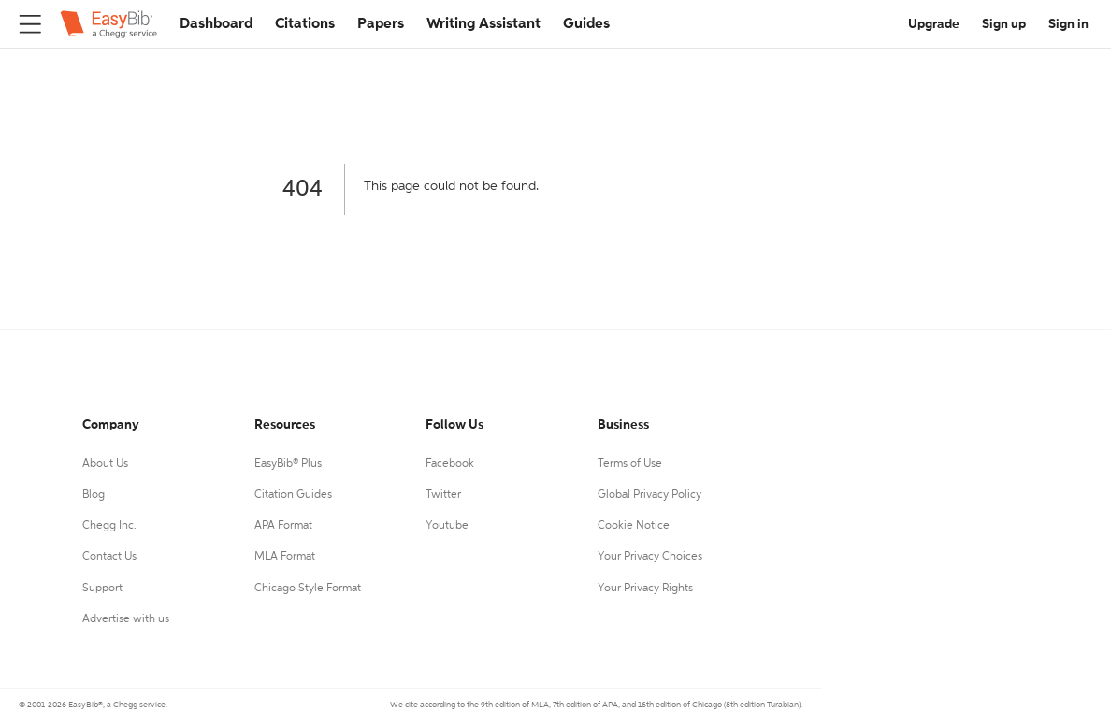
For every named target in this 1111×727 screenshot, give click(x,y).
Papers (380, 24)
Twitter (443, 495)
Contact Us (109, 556)
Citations (305, 24)
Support (102, 588)
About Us (105, 464)
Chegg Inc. (109, 525)
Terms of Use (630, 464)
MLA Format (284, 556)
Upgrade (934, 24)
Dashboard (216, 24)
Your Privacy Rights (645, 588)
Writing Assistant (483, 24)
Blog (93, 495)
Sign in (1068, 24)
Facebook (450, 464)
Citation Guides (293, 495)
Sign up (1004, 24)
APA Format (283, 525)
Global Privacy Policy (649, 495)
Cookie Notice (634, 525)
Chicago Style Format (307, 588)
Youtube (447, 525)
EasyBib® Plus (288, 464)
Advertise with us (125, 619)
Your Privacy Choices (650, 556)
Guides (586, 24)
